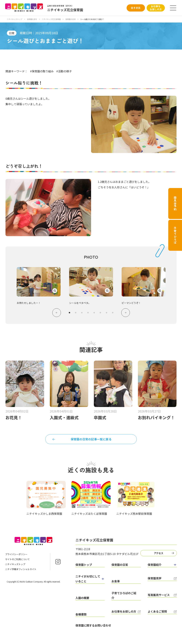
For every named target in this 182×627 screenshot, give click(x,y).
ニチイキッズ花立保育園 (51, 19)
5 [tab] (94, 313)
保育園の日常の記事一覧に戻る (91, 441)
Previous (55, 313)
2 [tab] (75, 313)
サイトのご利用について (17, 562)
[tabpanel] (91, 285)
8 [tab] (112, 313)
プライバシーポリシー (16, 557)
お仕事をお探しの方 (156, 7)
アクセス (160, 556)
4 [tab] (88, 313)
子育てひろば (175, 235)
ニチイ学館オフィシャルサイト (20, 572)
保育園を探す (32, 19)
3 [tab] (82, 313)
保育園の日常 (70, 19)
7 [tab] (106, 313)
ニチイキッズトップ (14, 19)
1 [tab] (69, 313)
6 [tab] (100, 313)
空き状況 (135, 7)
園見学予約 (175, 203)
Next (127, 313)
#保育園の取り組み (42, 71)
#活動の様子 (64, 71)
